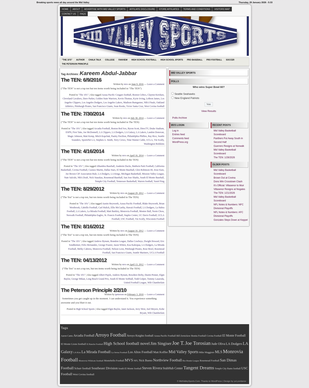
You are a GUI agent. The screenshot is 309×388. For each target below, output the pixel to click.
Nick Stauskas (96, 177)
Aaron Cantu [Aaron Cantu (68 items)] (67, 336)
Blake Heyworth (150, 203)
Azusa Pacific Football (130, 203)
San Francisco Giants (103, 106)
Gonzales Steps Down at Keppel (231, 220)
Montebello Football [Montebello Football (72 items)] (114, 360)
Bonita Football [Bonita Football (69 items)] (198, 335)
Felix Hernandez (89, 245)
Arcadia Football (102, 128)
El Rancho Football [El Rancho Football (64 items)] (95, 344)
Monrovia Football (129, 211)
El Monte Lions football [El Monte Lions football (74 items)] (73, 343)
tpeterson (119, 294)
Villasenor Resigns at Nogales (229, 189)
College (109, 60)
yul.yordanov (240, 381)
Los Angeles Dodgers (92, 102)
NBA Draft (83, 177)
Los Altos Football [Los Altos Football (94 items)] (140, 352)
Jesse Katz (159, 169)
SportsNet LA (88, 140)
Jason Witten (120, 245)
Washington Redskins (154, 143)
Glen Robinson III (144, 169)
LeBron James (153, 98)
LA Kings (115, 173)
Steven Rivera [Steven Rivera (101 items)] (152, 368)
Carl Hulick (103, 207)
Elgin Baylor (114, 309)
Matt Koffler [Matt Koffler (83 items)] (160, 352)
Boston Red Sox (119, 128)
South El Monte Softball (121, 278)
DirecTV (144, 128)
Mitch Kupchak (102, 136)
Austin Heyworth (110, 203)
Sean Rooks (119, 106)
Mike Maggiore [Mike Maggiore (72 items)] (206, 352)
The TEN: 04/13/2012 (84, 260)
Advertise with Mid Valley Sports (104, 9)
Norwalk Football (74, 215)
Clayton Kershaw (155, 94)
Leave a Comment (155, 84)
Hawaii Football (133, 207)
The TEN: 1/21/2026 (224, 193)
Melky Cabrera (84, 249)
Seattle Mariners (140, 252)
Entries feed (178, 134)
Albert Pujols (105, 275)
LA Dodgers (117, 132)
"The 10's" (67, 60)
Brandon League (118, 241)
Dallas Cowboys (135, 241)
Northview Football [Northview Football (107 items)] (167, 360)
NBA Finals (149, 102)
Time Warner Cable (136, 140)
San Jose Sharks (131, 177)
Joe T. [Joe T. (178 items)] (178, 343)
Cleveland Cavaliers (72, 98)
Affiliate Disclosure (142, 9)
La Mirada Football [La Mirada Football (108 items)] (96, 352)
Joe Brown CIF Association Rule (81, 173)
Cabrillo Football (89, 207)
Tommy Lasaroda (155, 278)
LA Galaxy (130, 132)
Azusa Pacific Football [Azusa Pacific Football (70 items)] (165, 335)
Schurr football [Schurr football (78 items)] (82, 368)
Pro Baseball (195, 60)
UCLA (149, 140)
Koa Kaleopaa (133, 245)
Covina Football (79, 169)
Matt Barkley (113, 211)
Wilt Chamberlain (155, 282)
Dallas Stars (109, 169)
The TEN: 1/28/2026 (224, 157)
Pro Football (214, 60)
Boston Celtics (139, 94)
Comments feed (180, 138)
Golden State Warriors (106, 98)
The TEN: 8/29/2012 (82, 189)
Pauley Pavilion (118, 136)
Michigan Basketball (131, 173)
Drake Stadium (157, 128)
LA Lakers (141, 132)
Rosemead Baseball (113, 177)
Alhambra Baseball (105, 166)
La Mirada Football (96, 211)
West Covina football (154, 106)
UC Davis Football (148, 215)
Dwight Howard (151, 241)
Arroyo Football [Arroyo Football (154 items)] (110, 335)
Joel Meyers (152, 309)
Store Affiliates (169, 9)
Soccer (230, 60)
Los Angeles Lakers (112, 102)
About (76, 9)
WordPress (216, 381)
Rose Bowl (148, 249)
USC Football (127, 219)
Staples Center (131, 215)
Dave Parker (89, 98)
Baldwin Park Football (143, 166)
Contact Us (69, 14)
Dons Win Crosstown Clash (228, 181)
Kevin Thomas (125, 98)
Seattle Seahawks (185, 93)
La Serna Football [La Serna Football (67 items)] (119, 352)
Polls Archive (179, 117)
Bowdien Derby (136, 275)
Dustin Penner (151, 275)
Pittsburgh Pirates (83, 106)
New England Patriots (187, 98)
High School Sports (171, 60)
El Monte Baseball (125, 169)
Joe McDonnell (90, 132)
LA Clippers (105, 132)
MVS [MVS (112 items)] (129, 360)
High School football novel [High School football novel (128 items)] (127, 343)
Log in (175, 130)
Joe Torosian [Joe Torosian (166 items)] (197, 343)
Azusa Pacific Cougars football (116, 94)
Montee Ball (145, 211)
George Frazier (105, 245)
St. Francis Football (113, 215)
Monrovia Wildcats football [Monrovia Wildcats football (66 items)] (91, 360)
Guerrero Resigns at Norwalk (229, 146)
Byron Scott (133, 128)
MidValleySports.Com (189, 381)
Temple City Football (105, 181)
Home (65, 9)
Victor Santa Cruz (134, 106)
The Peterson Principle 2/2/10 (93, 290)
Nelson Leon (118, 249)
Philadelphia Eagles (93, 215)
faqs (83, 14)
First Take (77, 132)
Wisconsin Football (155, 219)
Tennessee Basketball (126, 181)
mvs (126, 84)
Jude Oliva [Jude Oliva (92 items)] (218, 344)
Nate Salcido (70, 177)
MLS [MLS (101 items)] (218, 352)
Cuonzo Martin (95, 169)
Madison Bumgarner (133, 102)
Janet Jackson (127, 309)
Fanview (123, 60)
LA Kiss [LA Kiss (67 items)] (77, 352)
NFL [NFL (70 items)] (136, 360)
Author (80, 60)
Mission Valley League (153, 173)
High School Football (144, 60)
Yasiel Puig (159, 181)
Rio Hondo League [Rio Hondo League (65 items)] (190, 360)
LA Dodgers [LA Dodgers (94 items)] (234, 344)
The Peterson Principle (75, 64)
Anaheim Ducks (123, 166)
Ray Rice (152, 136)
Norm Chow (158, 211)
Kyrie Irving (139, 98)
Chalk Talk (94, 60)
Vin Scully (159, 140)
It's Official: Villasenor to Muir (229, 185)
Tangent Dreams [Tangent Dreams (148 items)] (198, 367)
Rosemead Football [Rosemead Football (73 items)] (209, 360)
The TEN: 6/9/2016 (81, 80)
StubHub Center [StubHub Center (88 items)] (173, 368)
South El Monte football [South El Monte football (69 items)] (129, 368)
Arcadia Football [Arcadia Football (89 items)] (84, 335)
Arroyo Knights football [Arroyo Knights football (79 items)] (140, 335)
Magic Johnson (75, 136)
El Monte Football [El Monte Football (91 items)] (234, 335)
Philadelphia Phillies (137, 136)
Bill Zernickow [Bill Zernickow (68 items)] (183, 336)
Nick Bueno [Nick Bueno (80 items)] (145, 360)
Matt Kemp (88, 136)
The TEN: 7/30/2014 (82, 114)
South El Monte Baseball (152, 177)
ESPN (68, 132)
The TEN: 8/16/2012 (82, 226)
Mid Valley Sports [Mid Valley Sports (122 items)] (183, 351)
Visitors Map (222, 9)
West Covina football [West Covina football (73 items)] (83, 374)
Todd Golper (140, 278)
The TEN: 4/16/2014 (82, 151)
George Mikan (78, 278)
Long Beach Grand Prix (97, 278)
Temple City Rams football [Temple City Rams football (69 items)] (228, 368)
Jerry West (140, 309)
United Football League (135, 282)
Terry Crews (119, 140)
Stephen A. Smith (104, 140)
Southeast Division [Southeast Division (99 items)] (104, 368)
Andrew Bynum (101, 241)
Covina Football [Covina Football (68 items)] (214, 336)
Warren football (145, 181)
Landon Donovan (155, 132)
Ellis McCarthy (118, 207)
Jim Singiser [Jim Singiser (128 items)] (160, 343)
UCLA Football (157, 252)
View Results (208, 111)
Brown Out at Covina (224, 177)
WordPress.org (180, 142)
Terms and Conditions (196, 9)
